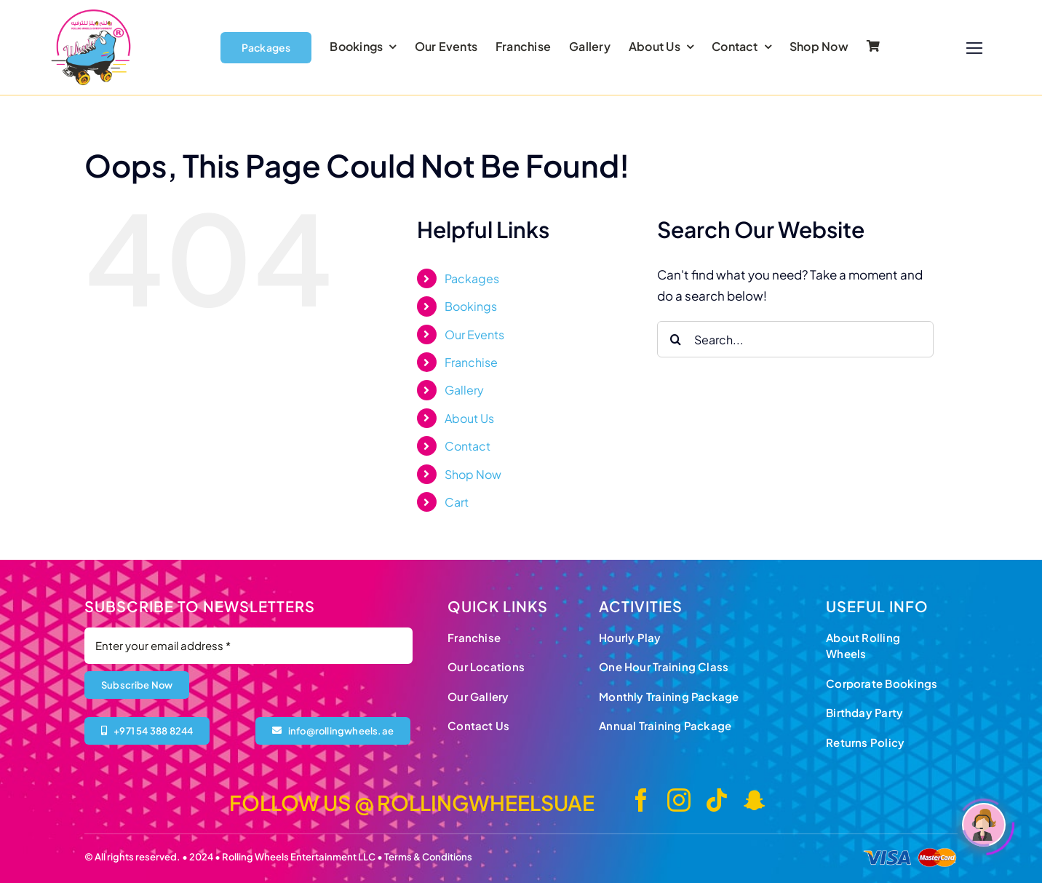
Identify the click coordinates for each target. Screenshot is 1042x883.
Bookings (471, 306)
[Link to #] (974, 48)
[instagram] (679, 800)
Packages (472, 278)
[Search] (675, 339)
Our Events (474, 334)
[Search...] (795, 339)
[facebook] (641, 800)
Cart (457, 502)
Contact (467, 446)
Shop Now (473, 474)
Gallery (464, 389)
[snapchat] (754, 800)
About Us (469, 418)
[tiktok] (716, 800)
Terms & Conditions (428, 857)
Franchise (471, 362)
